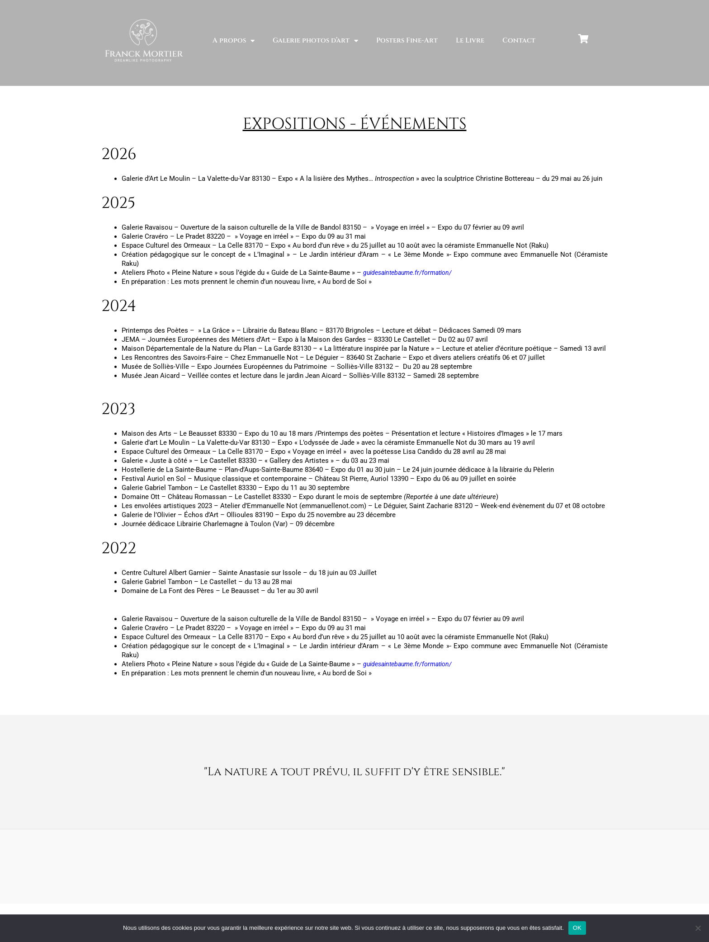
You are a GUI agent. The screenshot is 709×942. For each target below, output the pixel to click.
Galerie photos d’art (315, 41)
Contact (518, 40)
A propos (234, 41)
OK (577, 927)
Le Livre (470, 40)
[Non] (697, 928)
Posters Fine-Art (407, 40)
